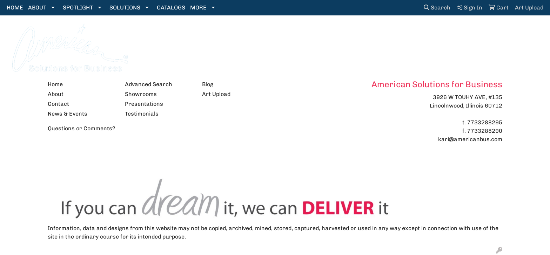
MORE (198, 7)
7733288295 (484, 122)
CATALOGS (171, 7)
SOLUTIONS (124, 7)
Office (402, 32)
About (55, 94)
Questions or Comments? (81, 128)
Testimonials (142, 113)
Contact (58, 104)
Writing (463, 32)
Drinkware (264, 32)
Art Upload (216, 94)
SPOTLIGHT (78, 7)
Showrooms (141, 94)
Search (437, 7)
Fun (299, 32)
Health (371, 32)
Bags (228, 32)
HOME (15, 7)
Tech (431, 32)
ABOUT (37, 7)
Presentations (144, 104)
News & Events (67, 113)
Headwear (333, 32)
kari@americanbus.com (470, 139)
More (495, 32)
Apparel (196, 32)
